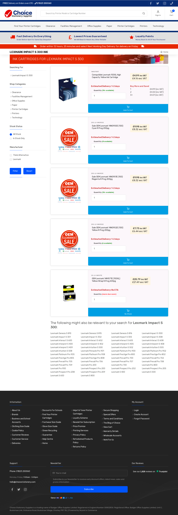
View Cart (107, 427)
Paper (109, 26)
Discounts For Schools (52, 410)
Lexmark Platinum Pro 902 (154, 351)
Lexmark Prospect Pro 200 (93, 368)
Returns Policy (79, 447)
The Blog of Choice (111, 423)
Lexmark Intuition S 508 (61, 351)
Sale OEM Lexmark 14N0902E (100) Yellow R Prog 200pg (107, 228)
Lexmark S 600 (57, 375)
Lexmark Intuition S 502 (122, 347)
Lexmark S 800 (88, 375)
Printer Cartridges (125, 26)
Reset (29, 171)
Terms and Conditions (113, 419)
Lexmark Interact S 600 (61, 340)
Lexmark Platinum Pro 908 (93, 354)
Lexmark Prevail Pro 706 (92, 361)
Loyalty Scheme (80, 418)
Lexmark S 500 (149, 372)
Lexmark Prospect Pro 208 (62, 372)
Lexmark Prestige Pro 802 (153, 354)
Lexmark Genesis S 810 (60, 333)
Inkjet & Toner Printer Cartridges (82, 412)
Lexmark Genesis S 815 (91, 333)
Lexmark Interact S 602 (91, 340)
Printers (143, 26)
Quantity (104, 90)
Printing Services (80, 430)
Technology (158, 26)
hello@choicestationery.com (22, 482)
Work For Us (108, 440)
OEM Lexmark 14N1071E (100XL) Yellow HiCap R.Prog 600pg (106, 279)
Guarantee (47, 435)
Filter (15, 171)
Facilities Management (71, 26)
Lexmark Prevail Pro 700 (122, 358)
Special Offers (109, 414)
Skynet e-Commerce (88, 510)
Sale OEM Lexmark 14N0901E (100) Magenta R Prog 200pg (107, 178)
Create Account (141, 414)
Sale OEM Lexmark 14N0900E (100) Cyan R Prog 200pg (107, 127)
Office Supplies (94, 26)
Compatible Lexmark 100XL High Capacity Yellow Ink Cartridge (106, 76)
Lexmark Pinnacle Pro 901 (92, 351)
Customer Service (20, 439)
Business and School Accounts (21, 420)
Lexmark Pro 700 (119, 365)
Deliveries (16, 443)
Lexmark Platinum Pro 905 (62, 354)
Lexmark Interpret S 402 (92, 344)
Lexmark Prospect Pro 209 (93, 372)
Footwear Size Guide (51, 422)
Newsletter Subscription (84, 422)
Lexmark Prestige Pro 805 (62, 358)
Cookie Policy (18, 430)
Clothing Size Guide (20, 426)
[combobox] (93, 13)
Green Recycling (49, 430)
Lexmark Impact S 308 (152, 337)
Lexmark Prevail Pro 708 (153, 361)
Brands (15, 414)
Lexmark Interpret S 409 (61, 347)
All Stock (17, 134)
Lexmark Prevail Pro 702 (153, 358)
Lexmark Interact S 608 (153, 340)
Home (165, 52)
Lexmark (17, 159)
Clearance (50, 26)
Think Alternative (21, 155)
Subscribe (89, 489)
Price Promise (79, 426)
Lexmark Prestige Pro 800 (123, 354)
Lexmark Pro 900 (58, 368)
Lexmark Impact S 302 (91, 337)
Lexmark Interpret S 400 (61, 344)
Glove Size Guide (49, 426)
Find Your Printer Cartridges (27, 26)
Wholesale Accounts (112, 435)
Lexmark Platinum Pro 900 (123, 351)
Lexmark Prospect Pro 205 (154, 368)
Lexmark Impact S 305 (121, 337)
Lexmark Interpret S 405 (122, 344)
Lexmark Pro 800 (149, 365)
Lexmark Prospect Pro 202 (123, 368)
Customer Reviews (20, 435)
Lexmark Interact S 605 (122, 340)
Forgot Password (141, 419)
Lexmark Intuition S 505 (153, 347)
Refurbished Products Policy (83, 441)
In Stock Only (19, 138)
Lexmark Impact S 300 (152, 333)
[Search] (144, 14)
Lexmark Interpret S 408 (153, 344)
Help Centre (47, 439)
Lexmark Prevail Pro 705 (61, 361)
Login (136, 410)
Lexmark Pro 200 (88, 365)
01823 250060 (43, 3)
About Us (16, 410)
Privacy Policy (79, 435)
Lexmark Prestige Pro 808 (92, 358)
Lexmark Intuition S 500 (92, 347)
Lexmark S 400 (118, 372)
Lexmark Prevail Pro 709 (61, 365)
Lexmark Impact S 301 (60, 337)
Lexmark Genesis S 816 (121, 333)
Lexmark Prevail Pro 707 (122, 361)
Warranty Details (110, 431)
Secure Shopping (111, 410)
